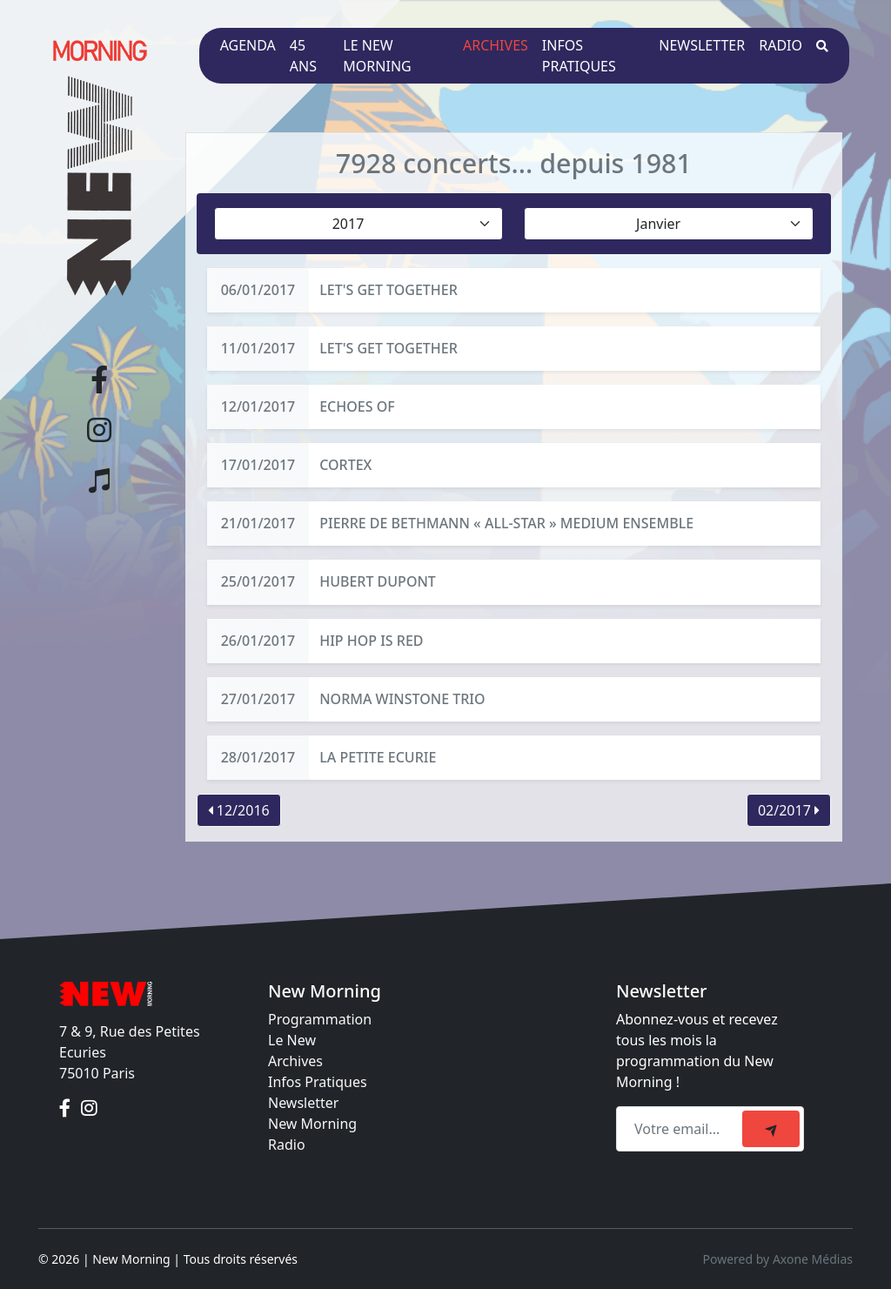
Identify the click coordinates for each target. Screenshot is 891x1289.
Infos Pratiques (317, 1081)
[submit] (771, 1129)
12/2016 (239, 810)
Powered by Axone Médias (778, 1259)
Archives (495, 45)
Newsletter (702, 45)
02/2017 (789, 810)
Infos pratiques (579, 56)
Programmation (320, 1019)
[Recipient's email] (681, 1129)
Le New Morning (377, 56)
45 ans (303, 56)
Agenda (248, 45)
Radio (780, 45)
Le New (292, 1040)
